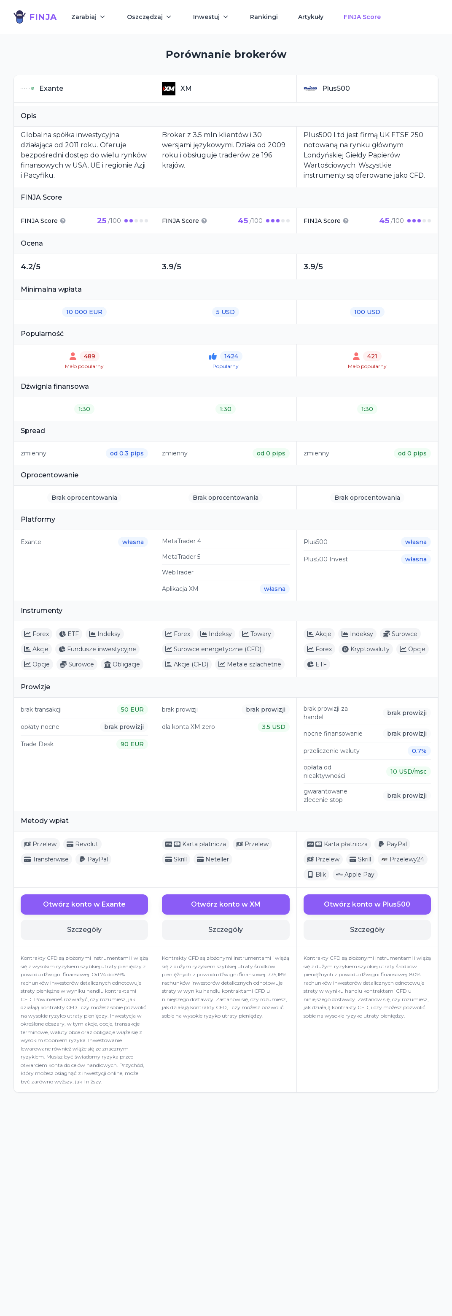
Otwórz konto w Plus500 (367, 904)
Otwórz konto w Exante (84, 904)
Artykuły (310, 17)
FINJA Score (362, 17)
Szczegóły (84, 930)
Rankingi (264, 17)
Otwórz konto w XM (226, 904)
